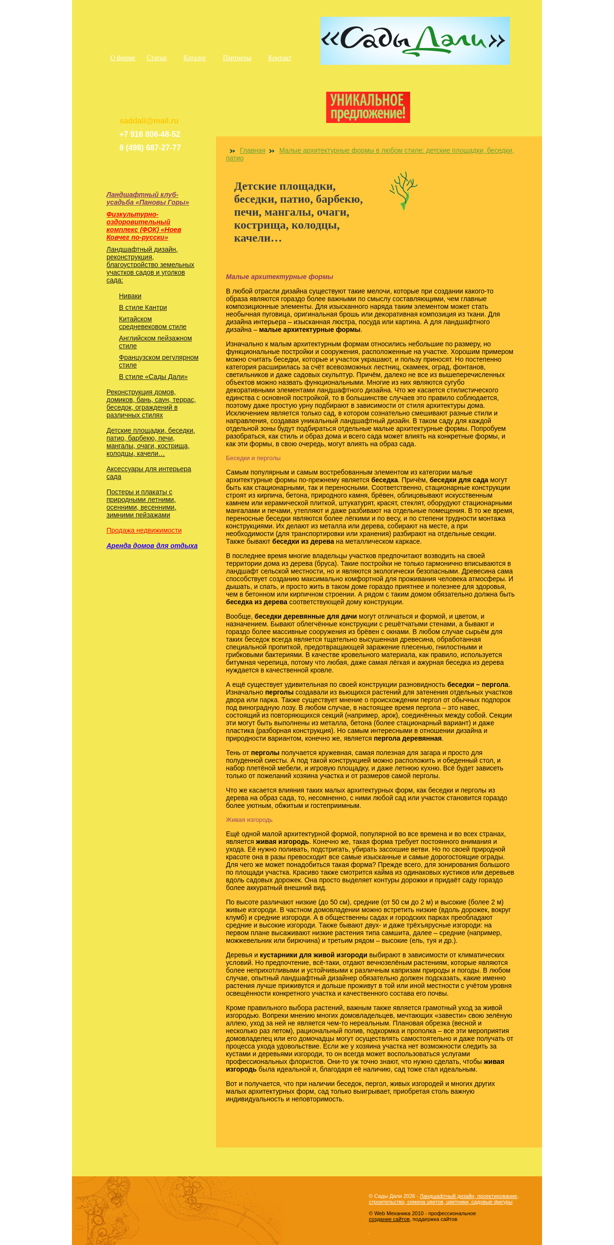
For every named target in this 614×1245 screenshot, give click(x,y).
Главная (252, 150)
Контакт (279, 57)
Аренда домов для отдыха (152, 545)
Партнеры (237, 57)
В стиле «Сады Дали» (153, 376)
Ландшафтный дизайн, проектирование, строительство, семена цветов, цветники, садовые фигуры (444, 1199)
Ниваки (130, 296)
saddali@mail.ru (148, 121)
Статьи (156, 57)
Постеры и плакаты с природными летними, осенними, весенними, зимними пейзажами (141, 503)
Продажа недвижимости (144, 530)
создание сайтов (389, 1219)
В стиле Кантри (143, 307)
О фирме (122, 57)
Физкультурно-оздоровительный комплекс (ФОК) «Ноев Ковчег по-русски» (143, 225)
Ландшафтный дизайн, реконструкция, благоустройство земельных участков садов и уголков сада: (150, 264)
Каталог (194, 57)
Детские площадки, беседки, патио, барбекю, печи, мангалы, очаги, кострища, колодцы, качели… (150, 442)
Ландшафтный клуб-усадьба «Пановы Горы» (147, 198)
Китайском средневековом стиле (153, 322)
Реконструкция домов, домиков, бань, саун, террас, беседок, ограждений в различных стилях (151, 403)
